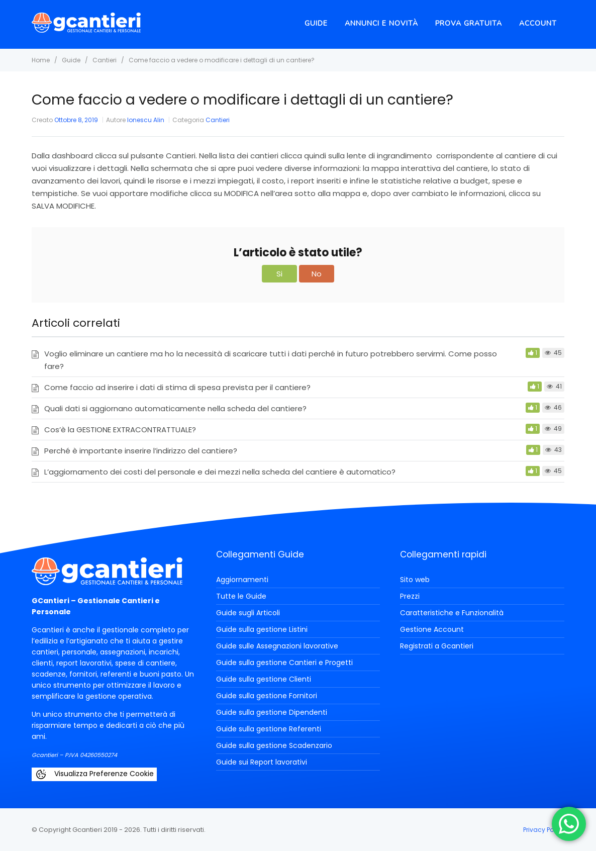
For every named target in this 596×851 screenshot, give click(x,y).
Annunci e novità (381, 23)
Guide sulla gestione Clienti (263, 679)
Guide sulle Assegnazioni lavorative (277, 646)
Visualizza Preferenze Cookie (94, 774)
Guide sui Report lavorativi (261, 762)
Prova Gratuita (468, 23)
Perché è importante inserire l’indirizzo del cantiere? (140, 450)
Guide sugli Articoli (248, 613)
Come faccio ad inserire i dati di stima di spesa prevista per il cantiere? (177, 387)
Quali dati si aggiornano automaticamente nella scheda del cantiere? (175, 408)
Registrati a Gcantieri (436, 646)
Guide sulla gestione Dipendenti (271, 712)
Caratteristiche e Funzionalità (452, 613)
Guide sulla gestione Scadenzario (274, 745)
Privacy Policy (543, 829)
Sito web (415, 580)
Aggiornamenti (242, 580)
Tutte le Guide (241, 596)
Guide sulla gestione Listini (262, 629)
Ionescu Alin (145, 120)
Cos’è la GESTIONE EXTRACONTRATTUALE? (120, 429)
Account (538, 23)
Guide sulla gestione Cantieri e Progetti (284, 662)
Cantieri (218, 120)
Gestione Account (432, 629)
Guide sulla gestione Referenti (268, 729)
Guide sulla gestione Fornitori (266, 696)
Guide (316, 23)
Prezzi (410, 596)
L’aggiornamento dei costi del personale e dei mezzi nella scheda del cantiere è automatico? (219, 471)
